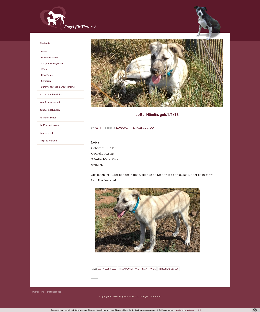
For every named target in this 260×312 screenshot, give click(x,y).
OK (199, 310)
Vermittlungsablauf (50, 102)
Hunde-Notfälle (49, 57)
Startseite (45, 43)
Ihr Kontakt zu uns (49, 125)
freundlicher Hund (129, 269)
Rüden (44, 69)
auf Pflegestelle (107, 269)
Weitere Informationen (185, 310)
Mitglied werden (48, 140)
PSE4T (98, 127)
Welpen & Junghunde (52, 63)
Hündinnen (47, 75)
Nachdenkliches (48, 117)
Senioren (46, 80)
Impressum (38, 291)
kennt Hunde (149, 269)
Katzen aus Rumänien (51, 94)
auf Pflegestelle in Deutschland (58, 86)
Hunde (43, 50)
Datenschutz (54, 291)
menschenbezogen (168, 269)
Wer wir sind (46, 132)
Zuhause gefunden (143, 127)
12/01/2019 (122, 127)
